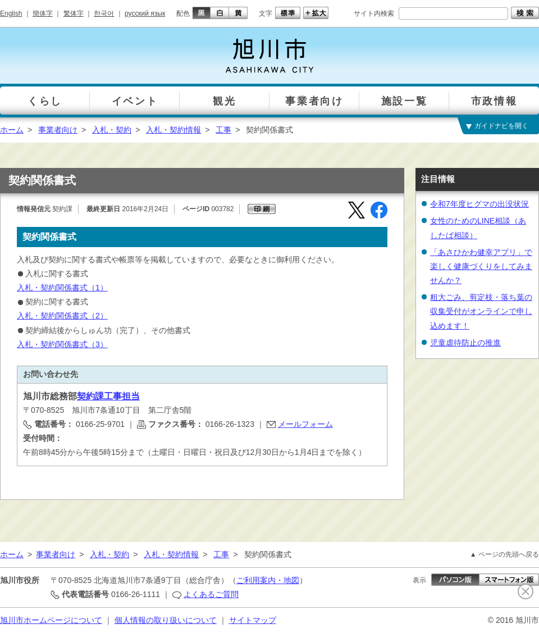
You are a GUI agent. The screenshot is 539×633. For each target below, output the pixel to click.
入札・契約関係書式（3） (62, 344)
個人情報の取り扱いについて (166, 620)
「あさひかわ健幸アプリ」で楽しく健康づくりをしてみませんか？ (481, 266)
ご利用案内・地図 (267, 580)
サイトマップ (252, 620)
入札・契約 (111, 129)
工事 (223, 129)
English (11, 13)
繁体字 (73, 13)
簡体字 (43, 13)
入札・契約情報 (173, 129)
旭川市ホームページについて (51, 620)
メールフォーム (305, 424)
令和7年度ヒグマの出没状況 (479, 203)
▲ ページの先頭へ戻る (504, 554)
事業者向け (57, 129)
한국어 (104, 13)
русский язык (145, 13)
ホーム (12, 129)
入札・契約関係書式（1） (62, 287)
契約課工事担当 (108, 396)
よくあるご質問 (211, 594)
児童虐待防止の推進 (465, 342)
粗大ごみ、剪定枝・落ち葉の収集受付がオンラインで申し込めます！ (481, 311)
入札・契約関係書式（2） (62, 315)
